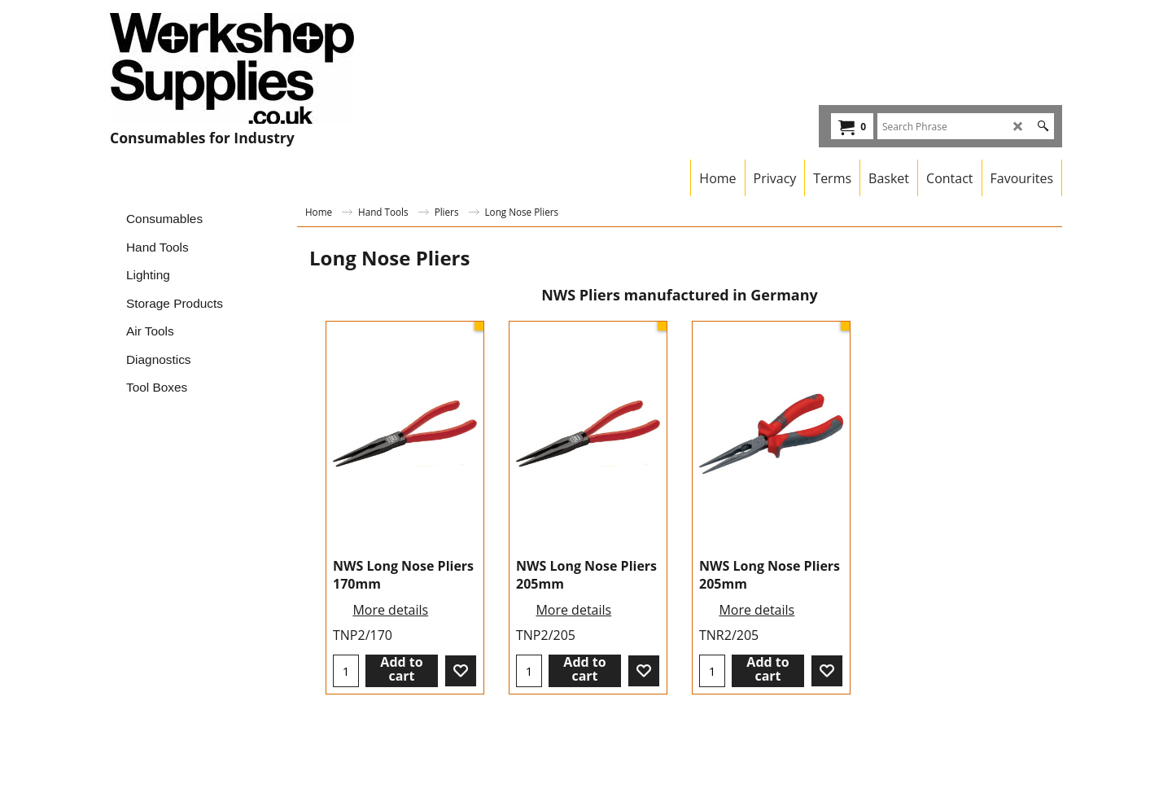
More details (390, 610)
